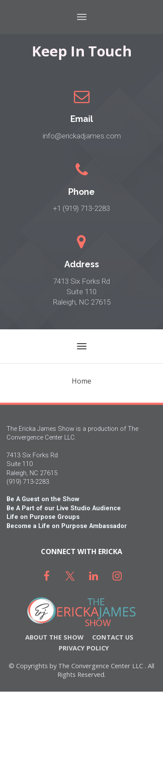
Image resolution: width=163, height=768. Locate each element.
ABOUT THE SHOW (54, 637)
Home (81, 381)
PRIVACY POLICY (84, 648)
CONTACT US (112, 637)
